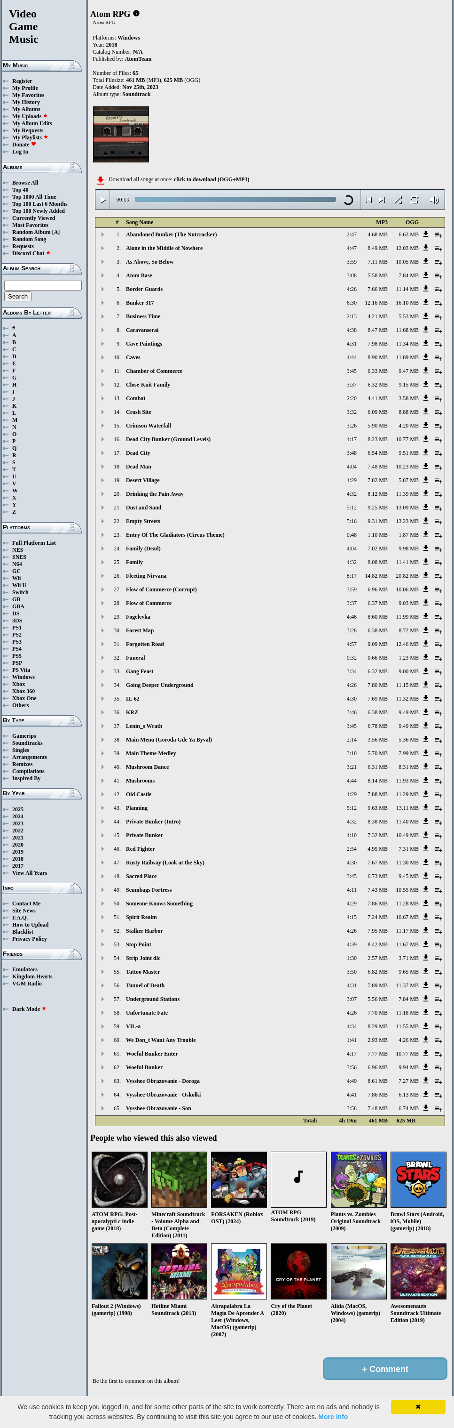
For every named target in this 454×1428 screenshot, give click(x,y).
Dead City (138, 453)
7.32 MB (378, 835)
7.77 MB (378, 1053)
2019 (17, 851)
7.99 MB (409, 753)
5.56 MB (378, 999)
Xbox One (24, 698)
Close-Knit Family (148, 384)
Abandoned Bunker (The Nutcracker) (171, 234)
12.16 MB (376, 302)
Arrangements (29, 757)
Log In (20, 151)
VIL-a (133, 1026)
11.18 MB (407, 1012)
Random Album (31, 232)
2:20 (352, 398)
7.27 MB (409, 1081)
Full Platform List (34, 543)
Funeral (135, 657)
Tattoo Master (143, 971)
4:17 (352, 439)
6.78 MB (378, 726)
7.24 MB (378, 917)
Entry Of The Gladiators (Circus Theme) (175, 535)
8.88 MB (409, 412)
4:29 (352, 480)
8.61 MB (378, 1081)
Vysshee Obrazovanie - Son (158, 1108)
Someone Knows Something (159, 903)
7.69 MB (378, 698)
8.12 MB (378, 494)
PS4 (17, 648)
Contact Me (26, 903)
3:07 (352, 999)
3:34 (352, 671)
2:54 (352, 849)
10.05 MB (407, 261)
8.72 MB (409, 630)
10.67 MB (407, 917)
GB (16, 599)
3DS (17, 620)
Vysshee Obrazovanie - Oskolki (163, 1094)
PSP (17, 663)
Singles (20, 750)
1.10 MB (378, 535)
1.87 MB (409, 535)
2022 (17, 830)
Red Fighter (140, 849)
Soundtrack (136, 94)
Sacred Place (141, 876)
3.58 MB (409, 398)
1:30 (352, 958)
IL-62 (133, 698)
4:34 (352, 1026)
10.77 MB (407, 439)
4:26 (352, 289)
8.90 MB (378, 357)
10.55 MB (407, 890)
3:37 (352, 384)
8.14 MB (378, 780)
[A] (56, 232)
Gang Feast (139, 671)
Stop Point (138, 944)
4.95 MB (378, 849)
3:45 (352, 371)
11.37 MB (407, 985)
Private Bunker (144, 835)
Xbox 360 (23, 691)
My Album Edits (32, 123)
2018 (17, 858)
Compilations (28, 771)
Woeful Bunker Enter (152, 1053)
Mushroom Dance (147, 767)
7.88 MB (378, 794)
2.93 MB (378, 1040)
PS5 (17, 656)
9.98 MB (409, 548)
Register (22, 81)
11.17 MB (407, 931)
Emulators (25, 969)
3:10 (352, 753)
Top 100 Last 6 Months (40, 204)
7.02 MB (378, 548)
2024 (17, 816)
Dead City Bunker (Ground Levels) (168, 439)
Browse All (25, 182)
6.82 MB (378, 971)
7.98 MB (378, 343)
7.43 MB (378, 890)
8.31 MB (409, 767)
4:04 (352, 466)
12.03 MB (407, 248)
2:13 (352, 316)
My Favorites (28, 95)
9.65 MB (409, 971)
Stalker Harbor (144, 931)
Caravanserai (142, 330)
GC (16, 571)
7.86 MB (378, 903)
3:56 (352, 1067)
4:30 (352, 698)
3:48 (352, 453)
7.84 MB (409, 275)
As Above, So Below (149, 261)
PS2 (17, 634)
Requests (23, 246)
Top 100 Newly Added (38, 211)
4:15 (352, 917)
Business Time (143, 316)
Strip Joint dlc (143, 958)
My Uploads (30, 116)
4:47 (352, 248)
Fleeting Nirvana (146, 576)
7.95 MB (378, 931)
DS (15, 613)
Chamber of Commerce (154, 371)
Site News (24, 910)
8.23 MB (378, 439)
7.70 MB (378, 1012)
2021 (17, 837)
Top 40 (20, 189)
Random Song (29, 239)
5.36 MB (409, 739)
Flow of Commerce (149, 603)
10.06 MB (407, 589)
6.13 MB (409, 1094)
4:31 (352, 343)
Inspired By (26, 778)
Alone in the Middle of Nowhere (164, 248)
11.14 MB (407, 289)
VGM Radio (27, 983)
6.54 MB (378, 453)
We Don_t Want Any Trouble (161, 1040)
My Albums (26, 109)
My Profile (25, 88)
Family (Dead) (143, 548)
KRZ (132, 712)
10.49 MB (407, 835)
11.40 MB (407, 821)
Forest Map (140, 630)
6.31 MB (378, 767)
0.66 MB (378, 657)
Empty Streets (143, 521)
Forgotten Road (145, 644)
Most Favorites (30, 225)
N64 (17, 564)
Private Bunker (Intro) (153, 821)
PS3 (17, 641)
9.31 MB (378, 521)
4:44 (352, 357)
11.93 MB (407, 780)
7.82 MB (378, 480)
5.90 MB (378, 425)
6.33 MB (378, 371)
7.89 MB (378, 985)
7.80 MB (378, 685)
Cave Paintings (144, 343)
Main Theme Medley (151, 753)
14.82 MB (376, 576)
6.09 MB (378, 412)
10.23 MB (407, 466)
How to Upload (30, 924)
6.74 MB (409, 1108)
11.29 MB (407, 794)
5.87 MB (409, 480)
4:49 (352, 1081)
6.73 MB (378, 876)
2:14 (352, 739)
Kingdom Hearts (32, 976)
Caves (133, 357)
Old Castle (138, 794)
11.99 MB (407, 616)
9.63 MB (378, 808)
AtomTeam (138, 59)
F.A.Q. (20, 917)
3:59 (352, 261)
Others (20, 705)
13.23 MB (407, 521)
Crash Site (138, 412)
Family (134, 562)
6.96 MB (378, 589)
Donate (24, 144)
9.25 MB (378, 507)
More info (333, 1416)
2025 (17, 809)
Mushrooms (140, 780)
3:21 (352, 767)
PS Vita (21, 670)
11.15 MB (407, 685)
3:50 (352, 971)
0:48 (352, 535)
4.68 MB (378, 234)
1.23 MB (409, 657)
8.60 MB (378, 616)
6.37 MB (378, 603)
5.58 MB (378, 275)
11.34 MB (407, 343)
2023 (17, 823)
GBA (18, 606)
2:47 (352, 234)
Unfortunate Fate (147, 1012)
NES (17, 550)
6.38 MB (378, 630)
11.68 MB (407, 330)
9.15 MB (409, 384)
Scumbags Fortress (149, 890)
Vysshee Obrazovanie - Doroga (163, 1081)
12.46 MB (407, 644)
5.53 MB (409, 316)
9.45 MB (409, 876)
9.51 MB (409, 453)
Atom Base (139, 275)
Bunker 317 (140, 302)
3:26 (352, 425)
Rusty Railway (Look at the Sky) (165, 862)
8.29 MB (378, 1026)
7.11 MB (378, 261)
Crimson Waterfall (148, 425)
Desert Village (143, 480)
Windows (23, 677)
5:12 (352, 507)
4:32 (352, 494)
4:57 (352, 644)
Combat (135, 398)
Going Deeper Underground (160, 685)
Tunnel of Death (145, 985)
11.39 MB (407, 494)
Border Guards (144, 289)
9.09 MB (378, 644)
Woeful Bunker (144, 1067)
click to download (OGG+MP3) (212, 179)
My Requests (27, 130)
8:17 (352, 576)
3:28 (352, 630)
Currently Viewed (33, 218)
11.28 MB (407, 903)
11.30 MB (407, 862)
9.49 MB (409, 712)
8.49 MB (378, 248)
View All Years (29, 873)
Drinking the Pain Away (155, 494)
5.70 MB (378, 753)
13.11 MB (407, 808)
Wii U (19, 585)
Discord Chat (31, 253)
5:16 (352, 521)
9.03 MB (409, 603)
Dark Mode (29, 1009)
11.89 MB (407, 357)
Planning (137, 808)
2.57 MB (378, 958)
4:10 (352, 835)
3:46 (352, 712)
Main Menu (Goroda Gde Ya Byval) (169, 739)
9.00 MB (409, 671)
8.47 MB (378, 330)
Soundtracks (27, 743)
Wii (16, 578)
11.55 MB (407, 1026)
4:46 (352, 616)
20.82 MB (407, 576)
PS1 (17, 627)
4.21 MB (378, 316)
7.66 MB (378, 289)
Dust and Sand (143, 507)
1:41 (352, 1040)
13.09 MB (407, 507)
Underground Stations (153, 999)
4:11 (352, 890)
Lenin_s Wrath (144, 726)
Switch (20, 592)
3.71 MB (409, 958)
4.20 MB (409, 425)
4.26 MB (409, 1040)
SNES (19, 557)
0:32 (352, 657)
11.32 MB (407, 698)
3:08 (352, 275)
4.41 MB (378, 398)
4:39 (352, 944)
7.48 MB (378, 466)
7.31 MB (409, 849)
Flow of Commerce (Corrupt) (161, 589)
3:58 (352, 1108)
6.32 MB (378, 384)
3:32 (352, 412)
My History (26, 102)
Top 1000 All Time (34, 197)
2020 (17, 844)
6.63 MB (409, 234)
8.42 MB (378, 944)
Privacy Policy (29, 939)
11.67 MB (407, 944)
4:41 (352, 1094)
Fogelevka (138, 616)
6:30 (352, 302)
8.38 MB (378, 821)
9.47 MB (409, 371)
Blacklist (22, 931)
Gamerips (24, 736)
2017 (17, 866)
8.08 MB (378, 562)
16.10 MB (407, 302)
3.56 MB (378, 739)
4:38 (352, 330)
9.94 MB (409, 1067)
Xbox (18, 684)
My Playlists (30, 137)
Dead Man (138, 466)
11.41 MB (407, 562)
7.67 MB (378, 862)
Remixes (22, 764)
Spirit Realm (141, 917)
